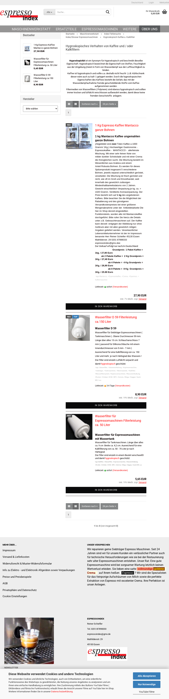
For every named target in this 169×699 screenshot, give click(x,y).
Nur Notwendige (147, 684)
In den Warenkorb (106, 306)
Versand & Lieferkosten (16, 556)
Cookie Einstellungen (15, 596)
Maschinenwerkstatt (31, 29)
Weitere (130, 29)
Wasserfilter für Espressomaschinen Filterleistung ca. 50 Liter (118, 420)
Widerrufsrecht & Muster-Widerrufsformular (27, 563)
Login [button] (151, 2)
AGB (5, 583)
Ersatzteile (66, 29)
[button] (137, 2)
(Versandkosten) (120, 287)
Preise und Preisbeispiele (17, 576)
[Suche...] (49, 12)
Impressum (9, 550)
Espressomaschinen (100, 29)
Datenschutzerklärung (62, 691)
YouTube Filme (146, 691)
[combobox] (89, 104)
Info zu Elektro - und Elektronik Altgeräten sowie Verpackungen (39, 570)
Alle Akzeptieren (147, 676)
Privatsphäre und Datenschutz (20, 590)
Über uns (150, 29)
